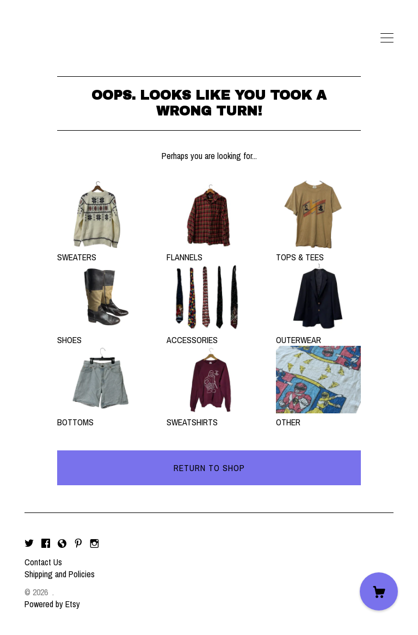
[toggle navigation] (387, 38)
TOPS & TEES (318, 251)
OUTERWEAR (318, 333)
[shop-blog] (62, 543)
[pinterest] (78, 543)
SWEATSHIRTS (209, 416)
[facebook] (45, 543)
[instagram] (94, 543)
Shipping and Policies (59, 574)
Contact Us (43, 562)
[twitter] (29, 543)
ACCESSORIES (209, 333)
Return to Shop (209, 468)
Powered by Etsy (52, 604)
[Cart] (379, 591)
